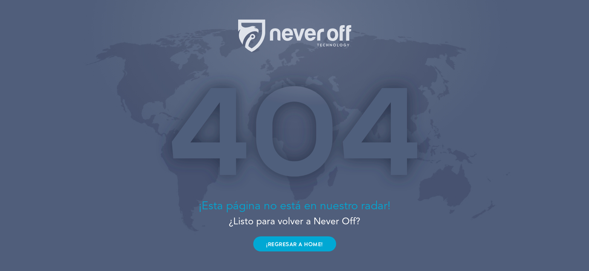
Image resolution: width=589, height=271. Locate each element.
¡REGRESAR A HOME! (294, 244)
